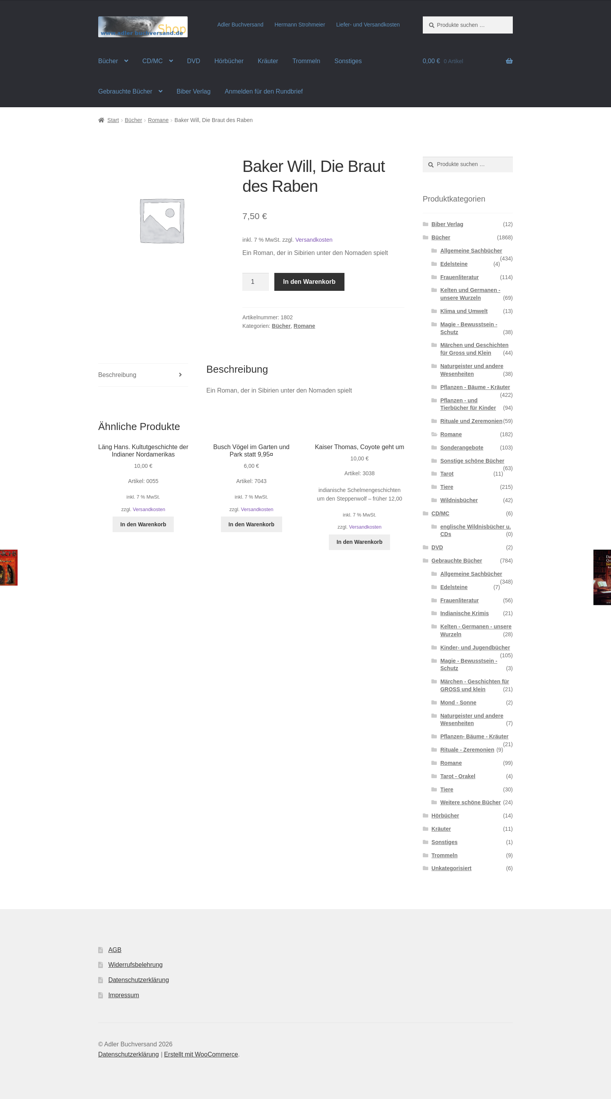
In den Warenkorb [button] (143, 524)
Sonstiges (348, 61)
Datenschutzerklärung (138, 980)
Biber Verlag (193, 91)
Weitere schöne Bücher (470, 802)
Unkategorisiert (451, 868)
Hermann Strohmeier (299, 24)
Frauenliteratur (459, 277)
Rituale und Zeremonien (471, 421)
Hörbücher (229, 61)
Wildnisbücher (459, 500)
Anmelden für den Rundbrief (264, 91)
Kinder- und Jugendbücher (475, 647)
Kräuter (268, 61)
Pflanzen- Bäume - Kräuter (474, 736)
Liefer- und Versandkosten (368, 24)
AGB (115, 950)
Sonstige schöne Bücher (472, 461)
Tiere (446, 487)
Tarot (447, 474)
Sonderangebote (461, 447)
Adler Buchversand (240, 24)
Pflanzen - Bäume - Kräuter (475, 387)
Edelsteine (454, 264)
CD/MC (152, 61)
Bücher (108, 61)
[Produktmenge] (255, 282)
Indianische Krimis (464, 613)
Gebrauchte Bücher (125, 91)
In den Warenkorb (309, 281)
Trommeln (306, 61)
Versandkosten (313, 240)
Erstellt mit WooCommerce (201, 1054)
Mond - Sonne (458, 702)
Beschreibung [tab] (117, 375)
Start (113, 120)
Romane (158, 120)
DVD (193, 61)
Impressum (123, 995)
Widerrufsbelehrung (135, 964)
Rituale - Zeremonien (467, 750)
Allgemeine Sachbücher (471, 251)
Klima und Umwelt (463, 311)
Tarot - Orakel (457, 776)
